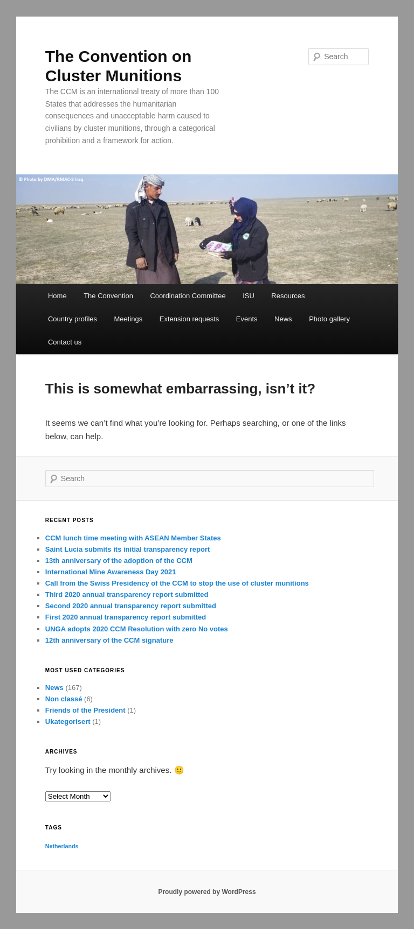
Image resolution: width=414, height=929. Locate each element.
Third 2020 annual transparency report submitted (127, 594)
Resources (288, 296)
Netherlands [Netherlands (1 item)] (62, 846)
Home (57, 296)
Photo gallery (329, 319)
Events (247, 319)
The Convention (108, 296)
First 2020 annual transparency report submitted (125, 617)
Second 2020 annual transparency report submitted (130, 606)
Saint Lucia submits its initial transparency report (127, 549)
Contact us (64, 342)
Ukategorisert (68, 721)
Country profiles (72, 319)
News (283, 319)
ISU (248, 296)
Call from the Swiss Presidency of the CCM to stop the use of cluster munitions (177, 583)
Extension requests (189, 319)
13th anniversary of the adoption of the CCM (118, 561)
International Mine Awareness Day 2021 (110, 572)
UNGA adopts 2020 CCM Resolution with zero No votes (136, 629)
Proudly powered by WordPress (207, 892)
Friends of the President (85, 710)
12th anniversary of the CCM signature (109, 640)
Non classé (63, 699)
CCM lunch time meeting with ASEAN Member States (133, 538)
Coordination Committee (187, 296)
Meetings (128, 319)
